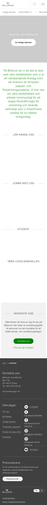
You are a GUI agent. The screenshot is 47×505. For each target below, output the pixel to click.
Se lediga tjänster (23, 42)
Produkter (7, 437)
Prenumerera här (12, 479)
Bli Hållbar (7, 417)
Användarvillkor (9, 498)
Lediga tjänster (9, 12)
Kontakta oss (23, 341)
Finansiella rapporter (12, 427)
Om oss (6, 411)
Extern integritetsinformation (14, 502)
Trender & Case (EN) (12, 432)
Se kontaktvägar (10, 391)
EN (41, 490)
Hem (4, 363)
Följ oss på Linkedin (24, 347)
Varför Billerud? (25, 12)
